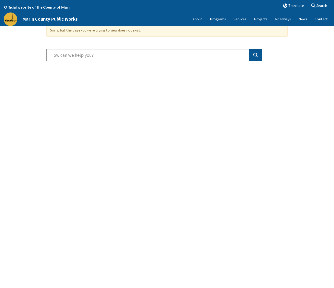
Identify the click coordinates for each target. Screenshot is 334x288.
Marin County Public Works (50, 22)
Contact (321, 22)
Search (317, 6)
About (197, 22)
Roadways (283, 22)
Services (240, 22)
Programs (218, 22)
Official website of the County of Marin (37, 7)
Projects (260, 22)
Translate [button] (292, 6)
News (303, 22)
